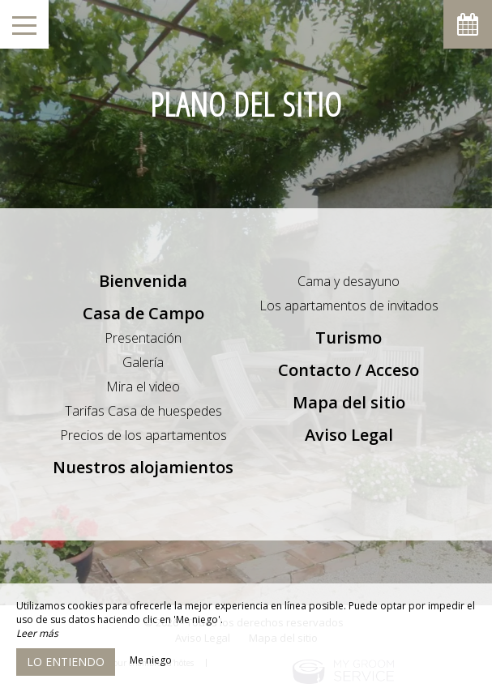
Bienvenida (143, 281)
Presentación (143, 338)
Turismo (348, 337)
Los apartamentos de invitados (349, 305)
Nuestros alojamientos (143, 467)
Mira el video (143, 386)
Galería (143, 362)
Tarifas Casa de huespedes (143, 411)
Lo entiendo (66, 661)
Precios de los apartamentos (143, 435)
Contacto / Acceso (348, 370)
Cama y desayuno (348, 281)
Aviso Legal (349, 435)
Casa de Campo (143, 313)
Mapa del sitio (349, 402)
